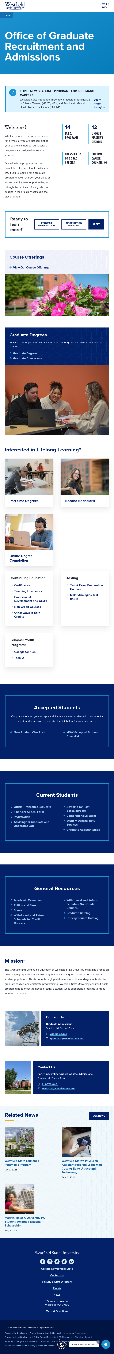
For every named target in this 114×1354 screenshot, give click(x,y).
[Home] (15, 6)
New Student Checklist (29, 732)
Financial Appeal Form (29, 812)
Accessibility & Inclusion (16, 1333)
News (57, 1295)
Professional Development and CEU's (30, 599)
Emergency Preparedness (76, 1333)
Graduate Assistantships (83, 829)
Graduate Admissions (27, 358)
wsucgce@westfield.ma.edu (58, 1088)
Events (57, 1288)
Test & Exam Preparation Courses (86, 587)
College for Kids (25, 652)
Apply (96, 224)
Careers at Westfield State (57, 1269)
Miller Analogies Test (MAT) (84, 597)
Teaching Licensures (28, 591)
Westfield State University (57, 1252)
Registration (22, 817)
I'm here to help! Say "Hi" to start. (84, 1344)
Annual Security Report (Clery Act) (45, 1333)
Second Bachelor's (80, 500)
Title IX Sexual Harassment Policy (20, 1345)
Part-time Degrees (24, 500)
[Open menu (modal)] (105, 6)
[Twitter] (64, 1261)
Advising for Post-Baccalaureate (78, 809)
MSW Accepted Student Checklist (82, 734)
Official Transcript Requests (32, 807)
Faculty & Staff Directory (57, 1282)
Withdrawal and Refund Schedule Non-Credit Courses (82, 904)
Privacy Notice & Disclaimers (18, 1337)
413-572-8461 (58, 1034)
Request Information (46, 224)
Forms (18, 910)
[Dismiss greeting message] (98, 1342)
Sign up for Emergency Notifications (21, 1341)
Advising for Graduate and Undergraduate (31, 824)
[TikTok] (57, 1261)
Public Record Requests (45, 1337)
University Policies (46, 1345)
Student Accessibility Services (80, 823)
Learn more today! (98, 103)
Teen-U (19, 658)
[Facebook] (42, 1261)
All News (99, 1116)
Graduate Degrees (25, 353)
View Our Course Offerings (31, 267)
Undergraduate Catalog (82, 918)
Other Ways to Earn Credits (27, 615)
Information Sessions (73, 224)
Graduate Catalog (78, 913)
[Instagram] (50, 1261)
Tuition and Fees (25, 905)
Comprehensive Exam (81, 815)
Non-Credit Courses (27, 607)
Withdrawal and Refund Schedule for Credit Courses (30, 919)
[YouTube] (71, 1261)
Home (7, 15)
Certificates (22, 585)
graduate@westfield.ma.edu (67, 1038)
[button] (105, 1344)
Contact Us (57, 1275)
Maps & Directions (57, 1311)
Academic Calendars (28, 900)
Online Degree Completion (21, 558)
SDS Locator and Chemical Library (74, 1337)
